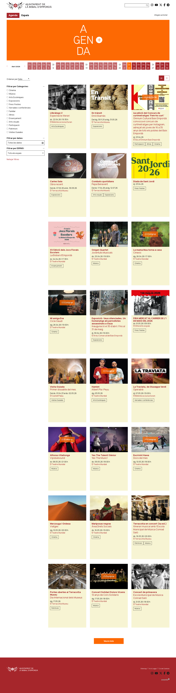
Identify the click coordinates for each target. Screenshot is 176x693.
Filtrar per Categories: (18, 86)
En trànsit (97, 113)
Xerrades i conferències (20, 107)
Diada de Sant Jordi (143, 181)
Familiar (12, 111)
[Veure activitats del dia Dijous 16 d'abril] (101, 66)
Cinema (12, 90)
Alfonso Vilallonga (60, 455)
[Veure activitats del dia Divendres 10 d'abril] (72, 66)
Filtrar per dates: (15, 138)
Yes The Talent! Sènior (104, 455)
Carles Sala (56, 181)
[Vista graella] (166, 78)
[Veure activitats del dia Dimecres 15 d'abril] (96, 66)
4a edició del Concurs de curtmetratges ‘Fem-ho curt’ (148, 114)
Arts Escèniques (16, 97)
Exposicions (14, 100)
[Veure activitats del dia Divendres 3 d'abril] (39, 66)
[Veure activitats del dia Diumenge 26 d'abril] (148, 66)
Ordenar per (12, 79)
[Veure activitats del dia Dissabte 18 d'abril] (110, 66)
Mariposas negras (101, 523)
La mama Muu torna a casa (147, 250)
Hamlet (95, 387)
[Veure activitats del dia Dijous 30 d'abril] (167, 66)
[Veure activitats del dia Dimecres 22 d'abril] (129, 66)
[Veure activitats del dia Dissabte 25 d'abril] (143, 66)
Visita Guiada (57, 387)
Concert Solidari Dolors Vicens (108, 592)
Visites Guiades (16, 132)
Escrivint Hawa (141, 455)
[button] (147, 5)
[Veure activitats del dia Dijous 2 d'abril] (34, 66)
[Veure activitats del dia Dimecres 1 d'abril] (30, 66)
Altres (11, 114)
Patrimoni (13, 128)
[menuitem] (152, 5)
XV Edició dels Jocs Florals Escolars (64, 251)
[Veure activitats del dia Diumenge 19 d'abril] (115, 66)
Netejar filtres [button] (13, 159)
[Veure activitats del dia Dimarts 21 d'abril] (124, 66)
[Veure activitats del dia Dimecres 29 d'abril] (162, 66)
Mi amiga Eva (57, 318)
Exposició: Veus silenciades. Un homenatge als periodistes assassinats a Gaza (109, 321)
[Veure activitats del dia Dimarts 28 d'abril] (157, 66)
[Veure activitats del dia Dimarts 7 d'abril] (58, 66)
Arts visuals (14, 121)
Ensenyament (15, 118)
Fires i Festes (15, 104)
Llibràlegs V (56, 113)
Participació (14, 125)
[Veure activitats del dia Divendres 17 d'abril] (105, 66)
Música (12, 93)
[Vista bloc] (161, 78)
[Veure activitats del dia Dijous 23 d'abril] (134, 66)
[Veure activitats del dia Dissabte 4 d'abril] (44, 66)
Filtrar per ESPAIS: (15, 148)
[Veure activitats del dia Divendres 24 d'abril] (139, 66)
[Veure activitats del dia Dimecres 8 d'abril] (63, 66)
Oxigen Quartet (100, 250)
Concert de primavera (145, 592)
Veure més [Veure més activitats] (109, 641)
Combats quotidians (103, 181)
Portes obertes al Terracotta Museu (65, 593)
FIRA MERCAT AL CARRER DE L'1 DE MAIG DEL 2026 (150, 319)
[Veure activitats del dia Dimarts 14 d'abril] (91, 66)
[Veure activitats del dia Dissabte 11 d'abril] (77, 66)
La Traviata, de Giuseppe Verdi (149, 387)
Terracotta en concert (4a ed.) (150, 523)
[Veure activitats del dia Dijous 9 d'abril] (67, 66)
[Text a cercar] (137, 5)
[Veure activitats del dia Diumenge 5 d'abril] (49, 66)
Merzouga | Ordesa (60, 523)
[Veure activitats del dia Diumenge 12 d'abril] (82, 66)
